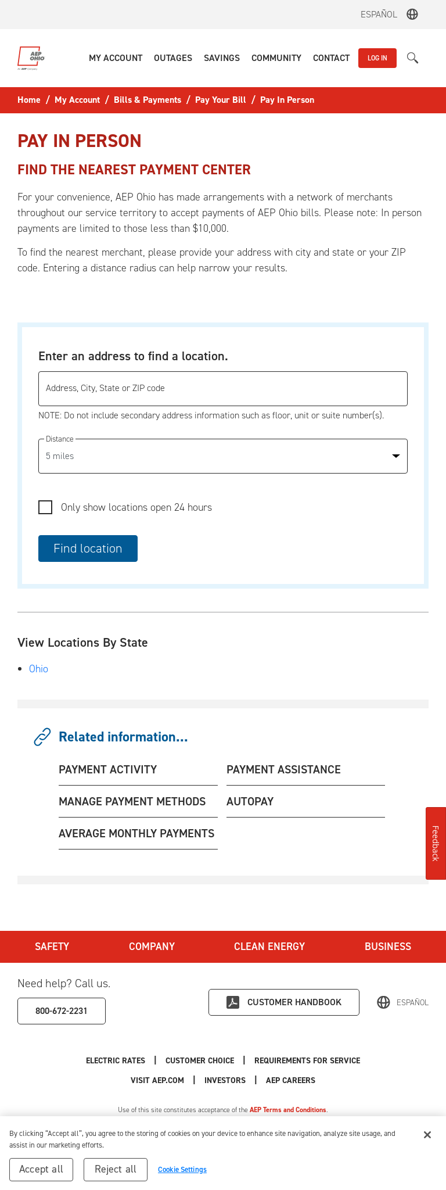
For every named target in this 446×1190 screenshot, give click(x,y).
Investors (225, 1080)
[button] (115, 58)
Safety (52, 947)
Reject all (116, 1173)
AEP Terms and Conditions (288, 1109)
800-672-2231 (61, 1011)
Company (152, 947)
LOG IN (377, 58)
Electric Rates (115, 1060)
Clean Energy (269, 947)
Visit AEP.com (157, 1080)
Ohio (38, 669)
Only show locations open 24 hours (136, 507)
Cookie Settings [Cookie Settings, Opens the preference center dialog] (182, 1173)
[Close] (427, 1139)
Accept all (41, 1173)
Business (388, 947)
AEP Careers (290, 1080)
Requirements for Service (307, 1060)
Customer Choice (200, 1060)
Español (379, 14)
